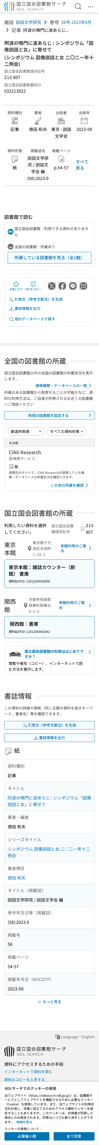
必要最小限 (27, 1136)
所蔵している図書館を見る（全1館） (49, 257)
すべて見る (82, 164)
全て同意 (74, 1136)
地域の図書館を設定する (60, 415)
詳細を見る (24, 1122)
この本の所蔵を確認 (70, 485)
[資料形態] (66, 431)
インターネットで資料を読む (28, 1071)
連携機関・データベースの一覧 (64, 385)
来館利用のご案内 (76, 548)
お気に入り (16, 286)
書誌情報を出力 (24, 308)
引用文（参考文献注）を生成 (36, 299)
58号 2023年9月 (76, 22)
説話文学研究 (28, 22)
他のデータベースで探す (32, 319)
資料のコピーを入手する (24, 1079)
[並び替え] (26, 431)
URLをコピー (33, 286)
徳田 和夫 (17, 877)
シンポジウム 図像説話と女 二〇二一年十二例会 (49, 852)
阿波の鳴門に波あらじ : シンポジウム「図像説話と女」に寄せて (49, 801)
